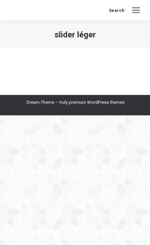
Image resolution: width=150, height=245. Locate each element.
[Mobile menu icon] (136, 10)
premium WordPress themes (96, 102)
